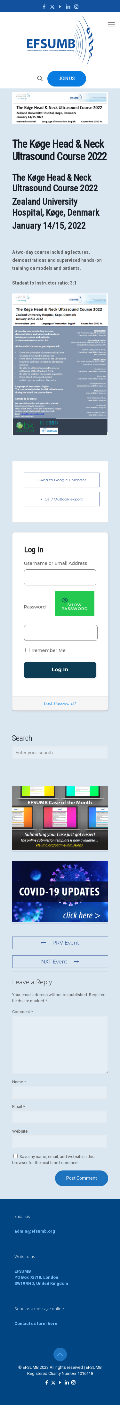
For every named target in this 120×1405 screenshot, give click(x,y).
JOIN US (67, 78)
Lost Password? (60, 703)
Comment (22, 1011)
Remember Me (45, 650)
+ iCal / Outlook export (61, 499)
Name (19, 1081)
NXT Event (60, 962)
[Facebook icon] (44, 7)
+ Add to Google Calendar (61, 479)
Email (18, 1106)
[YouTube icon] (60, 7)
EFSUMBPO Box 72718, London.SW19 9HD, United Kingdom (41, 1277)
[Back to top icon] (60, 1354)
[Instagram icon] (76, 7)
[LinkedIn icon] (68, 7)
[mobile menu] (111, 25)
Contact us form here (35, 1323)
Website (20, 1131)
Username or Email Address (55, 563)
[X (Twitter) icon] (52, 7)
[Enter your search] (60, 752)
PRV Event (60, 943)
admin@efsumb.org (34, 1231)
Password (35, 607)
